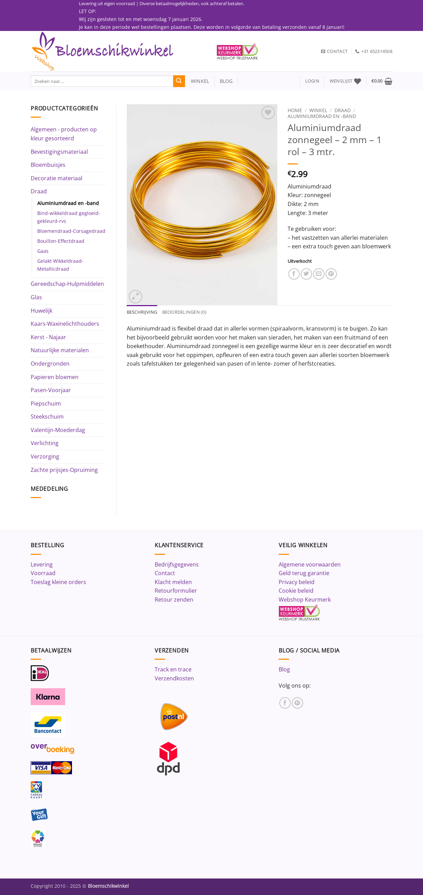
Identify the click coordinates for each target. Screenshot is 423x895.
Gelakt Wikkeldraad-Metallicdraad (60, 265)
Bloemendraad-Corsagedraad (71, 231)
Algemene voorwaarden (310, 564)
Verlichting (45, 443)
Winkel (318, 110)
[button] (312, 81)
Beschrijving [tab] (142, 312)
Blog (284, 669)
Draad (39, 191)
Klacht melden (173, 582)
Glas (36, 297)
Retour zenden (174, 599)
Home (295, 110)
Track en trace (173, 669)
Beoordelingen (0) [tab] (184, 312)
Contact (165, 573)
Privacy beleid (296, 582)
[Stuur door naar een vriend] (318, 274)
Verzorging (45, 456)
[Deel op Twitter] (306, 274)
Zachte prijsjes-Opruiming (64, 470)
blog (226, 81)
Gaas (43, 251)
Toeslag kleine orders (58, 582)
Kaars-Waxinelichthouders (65, 323)
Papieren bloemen (55, 377)
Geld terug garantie (304, 573)
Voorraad (43, 573)
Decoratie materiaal (56, 178)
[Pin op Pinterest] (331, 274)
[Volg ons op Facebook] (285, 703)
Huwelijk (41, 310)
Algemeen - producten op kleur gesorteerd (64, 134)
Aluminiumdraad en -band (68, 203)
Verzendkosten (174, 678)
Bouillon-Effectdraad (60, 241)
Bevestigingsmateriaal (59, 151)
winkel (197, 81)
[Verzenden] (179, 81)
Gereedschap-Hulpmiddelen (67, 284)
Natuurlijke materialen (60, 350)
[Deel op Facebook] (294, 274)
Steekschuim (47, 416)
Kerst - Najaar (48, 337)
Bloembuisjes (48, 165)
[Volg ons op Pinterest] (297, 703)
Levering (42, 564)
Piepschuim (46, 403)
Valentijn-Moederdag (58, 430)
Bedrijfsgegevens (177, 564)
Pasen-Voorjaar (51, 390)
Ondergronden (50, 363)
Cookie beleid (296, 590)
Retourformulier (176, 590)
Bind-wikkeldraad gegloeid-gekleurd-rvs (68, 217)
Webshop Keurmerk (305, 599)
